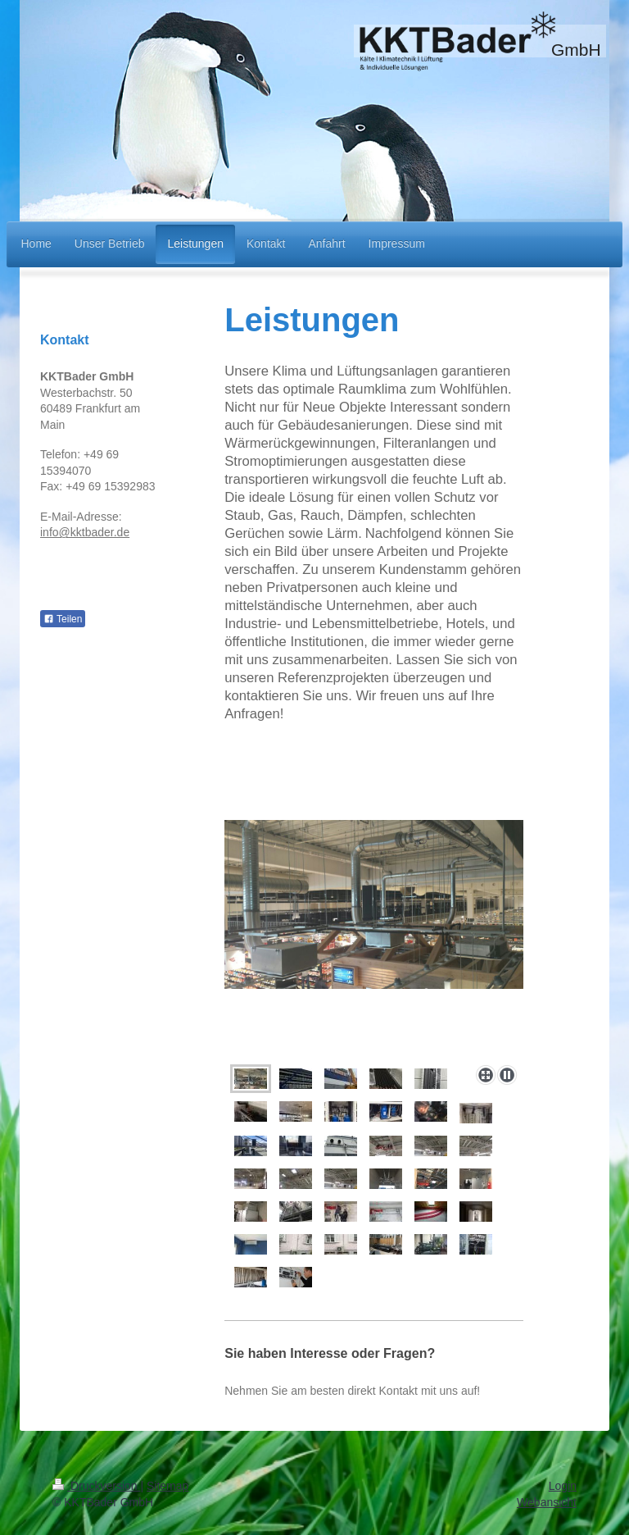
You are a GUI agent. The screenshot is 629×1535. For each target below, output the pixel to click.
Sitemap (167, 1485)
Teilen (62, 619)
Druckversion (96, 1485)
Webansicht (547, 1502)
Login (563, 1485)
